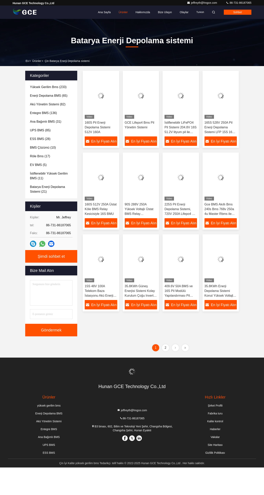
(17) (40, 156)
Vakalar (215, 437)
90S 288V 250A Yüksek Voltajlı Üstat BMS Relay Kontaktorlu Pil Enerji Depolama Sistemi (139, 214)
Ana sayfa (104, 12)
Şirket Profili (215, 405)
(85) (40, 130)
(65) (48, 95)
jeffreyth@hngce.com (202, 2)
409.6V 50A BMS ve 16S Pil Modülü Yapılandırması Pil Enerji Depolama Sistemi (179, 295)
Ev (27, 61)
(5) (38, 165)
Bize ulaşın (165, 12)
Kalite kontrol (215, 421)
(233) (48, 87)
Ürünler (123, 12)
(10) (43, 147)
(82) (47, 104)
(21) (47, 189)
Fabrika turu (215, 413)
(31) (45, 121)
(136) (43, 113)
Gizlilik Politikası (215, 452)
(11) (49, 176)
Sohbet (237, 12)
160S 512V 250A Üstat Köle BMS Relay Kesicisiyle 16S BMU (101, 209)
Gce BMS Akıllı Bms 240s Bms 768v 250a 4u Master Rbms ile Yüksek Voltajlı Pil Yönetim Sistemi (219, 214)
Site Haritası (215, 444)
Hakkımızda (143, 12)
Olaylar (184, 12)
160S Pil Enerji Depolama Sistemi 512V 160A (97, 127)
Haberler (215, 429)
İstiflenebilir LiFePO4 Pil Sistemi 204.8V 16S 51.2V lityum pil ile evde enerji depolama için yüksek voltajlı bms (181, 132)
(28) (40, 139)
